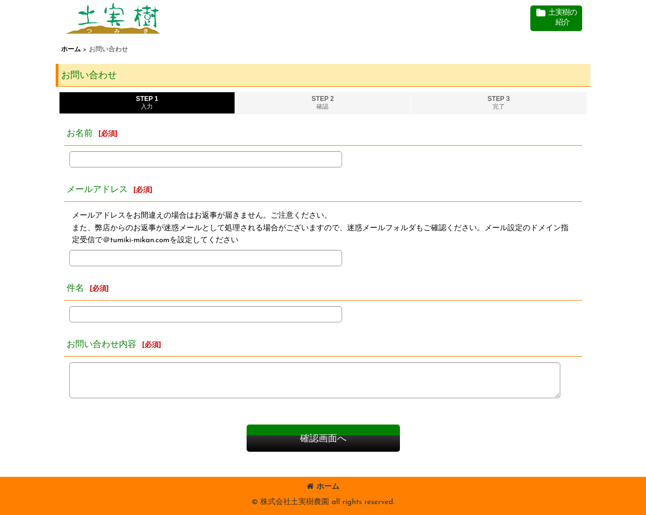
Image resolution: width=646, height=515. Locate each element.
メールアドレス (97, 189)
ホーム (323, 487)
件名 (75, 288)
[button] (556, 18)
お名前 (80, 133)
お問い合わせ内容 (101, 344)
